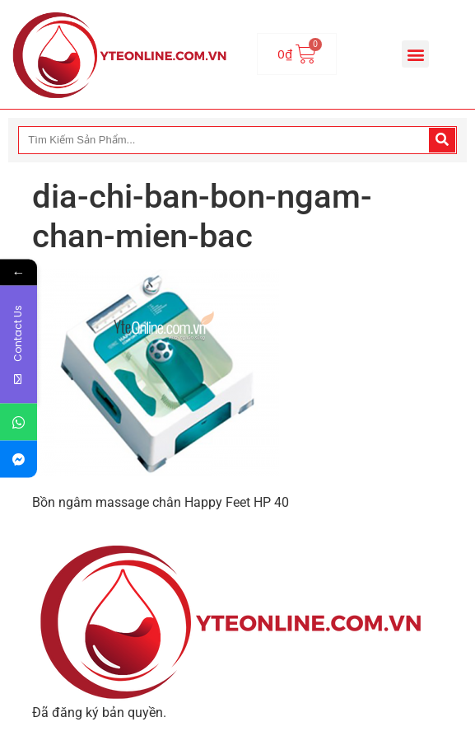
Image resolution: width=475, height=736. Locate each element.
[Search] (442, 140)
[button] (415, 54)
